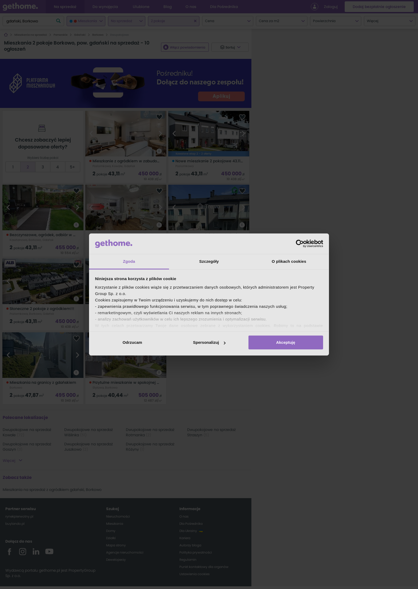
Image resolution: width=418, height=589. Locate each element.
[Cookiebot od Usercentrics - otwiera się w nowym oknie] (299, 244)
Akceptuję (285, 342)
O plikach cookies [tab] (289, 261)
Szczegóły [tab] (209, 261)
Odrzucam (132, 342)
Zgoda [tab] (129, 261)
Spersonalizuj (209, 342)
